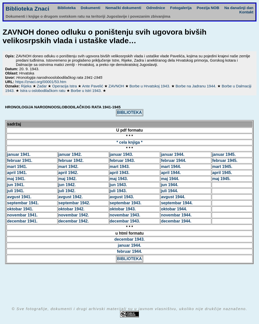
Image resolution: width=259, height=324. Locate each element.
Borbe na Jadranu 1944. (196, 86)
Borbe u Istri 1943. (87, 90)
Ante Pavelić (93, 86)
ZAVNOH (117, 86)
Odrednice (155, 8)
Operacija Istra (65, 86)
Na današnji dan (238, 8)
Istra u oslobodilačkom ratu (43, 90)
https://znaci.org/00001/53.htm (40, 82)
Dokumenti (90, 8)
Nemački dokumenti (123, 8)
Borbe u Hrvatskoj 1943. (150, 86)
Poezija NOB (208, 8)
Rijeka (27, 86)
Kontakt (246, 12)
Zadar (42, 86)
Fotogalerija (181, 8)
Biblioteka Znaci (27, 9)
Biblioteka (66, 8)
